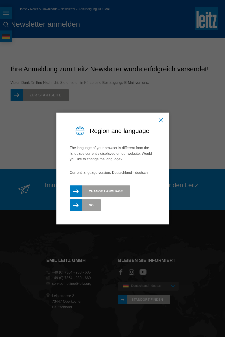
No (91, 205)
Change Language (106, 191)
